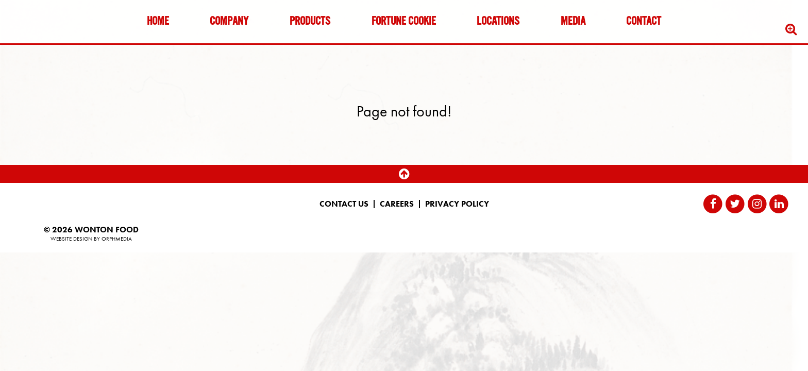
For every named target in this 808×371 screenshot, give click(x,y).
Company (229, 22)
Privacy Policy (457, 204)
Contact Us (343, 204)
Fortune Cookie (404, 22)
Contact (643, 22)
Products (310, 22)
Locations (498, 22)
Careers (397, 204)
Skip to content (38, 48)
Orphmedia (117, 238)
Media (573, 22)
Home (158, 22)
